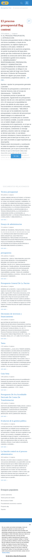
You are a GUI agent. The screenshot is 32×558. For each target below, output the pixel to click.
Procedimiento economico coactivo (11, 503)
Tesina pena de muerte (8, 497)
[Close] (30, 529)
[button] (29, 25)
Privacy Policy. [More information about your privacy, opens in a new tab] (6, 556)
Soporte (3, 509)
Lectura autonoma (6, 494)
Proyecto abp (5, 506)
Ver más (16, 156)
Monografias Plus (6, 8)
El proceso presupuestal (20, 8)
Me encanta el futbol (7, 500)
